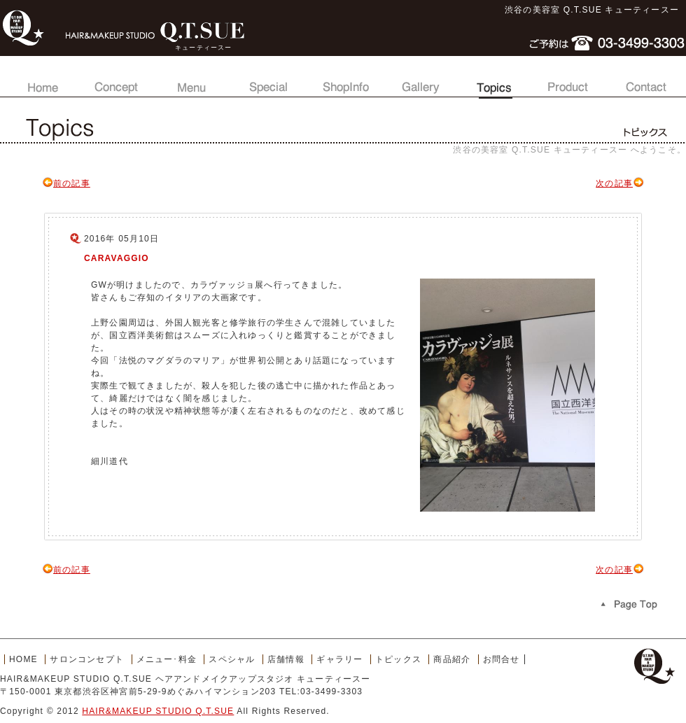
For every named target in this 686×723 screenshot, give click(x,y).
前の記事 (66, 183)
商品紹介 (570, 80)
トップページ (40, 80)
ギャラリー (418, 80)
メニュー (192, 80)
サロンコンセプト (116, 80)
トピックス (494, 80)
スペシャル (267, 80)
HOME (23, 659)
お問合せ (645, 80)
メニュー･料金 (166, 659)
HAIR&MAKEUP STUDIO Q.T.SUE (158, 711)
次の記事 (620, 183)
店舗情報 (343, 80)
